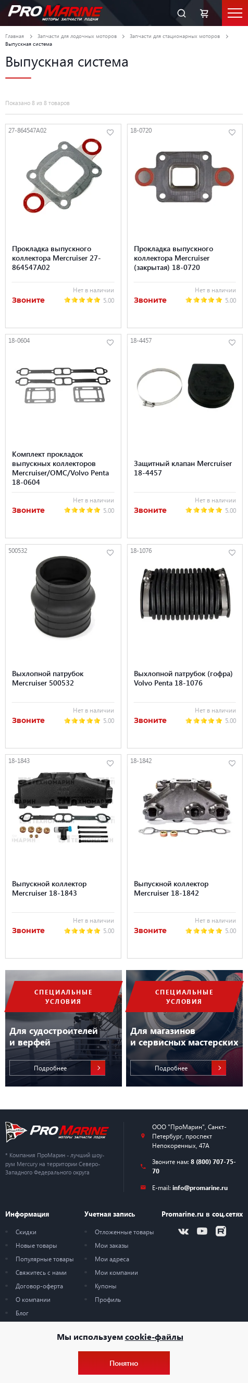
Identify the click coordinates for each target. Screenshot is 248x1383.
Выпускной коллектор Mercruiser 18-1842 (171, 887)
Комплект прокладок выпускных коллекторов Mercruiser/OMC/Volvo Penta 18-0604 (60, 467)
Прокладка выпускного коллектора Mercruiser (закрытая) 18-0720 (173, 257)
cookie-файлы (154, 1336)
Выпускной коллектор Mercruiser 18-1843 (49, 887)
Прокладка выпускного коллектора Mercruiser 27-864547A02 (56, 257)
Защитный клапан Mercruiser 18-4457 (183, 467)
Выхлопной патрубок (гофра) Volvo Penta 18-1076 (183, 677)
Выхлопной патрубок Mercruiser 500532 (47, 677)
